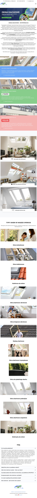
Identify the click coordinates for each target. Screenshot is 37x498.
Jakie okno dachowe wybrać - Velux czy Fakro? (12, 470)
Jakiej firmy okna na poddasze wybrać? (10, 467)
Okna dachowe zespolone (18, 417)
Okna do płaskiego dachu (18, 379)
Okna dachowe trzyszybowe (18, 360)
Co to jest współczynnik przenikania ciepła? (11, 477)
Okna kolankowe (18, 245)
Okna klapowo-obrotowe (18, 322)
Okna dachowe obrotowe (18, 302)
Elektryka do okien (18, 437)
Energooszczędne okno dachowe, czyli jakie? (11, 475)
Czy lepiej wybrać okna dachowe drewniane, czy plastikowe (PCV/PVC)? (17, 472)
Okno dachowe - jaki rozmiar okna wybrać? (11, 480)
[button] (18, 448)
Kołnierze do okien (18, 283)
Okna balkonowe (18, 264)
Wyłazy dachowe (18, 341)
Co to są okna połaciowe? (7, 448)
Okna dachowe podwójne (18, 398)
